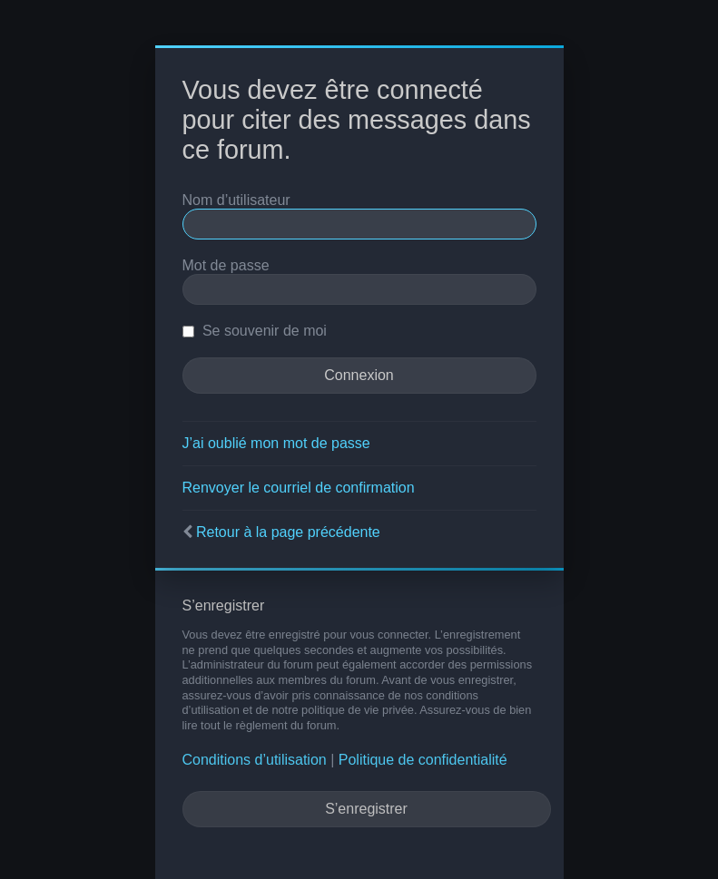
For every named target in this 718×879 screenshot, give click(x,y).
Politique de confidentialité (423, 759)
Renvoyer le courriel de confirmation (298, 487)
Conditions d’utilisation (254, 759)
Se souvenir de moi (254, 330)
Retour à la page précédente (288, 532)
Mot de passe (226, 265)
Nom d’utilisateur (236, 200)
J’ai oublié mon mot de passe (276, 443)
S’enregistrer (366, 808)
